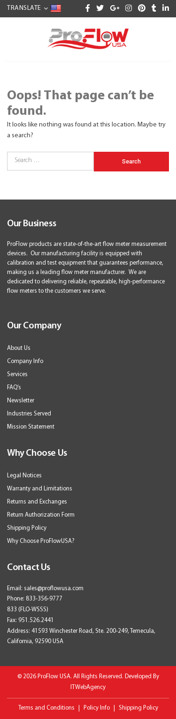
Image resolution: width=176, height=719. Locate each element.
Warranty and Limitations (39, 489)
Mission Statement (30, 427)
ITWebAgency (88, 687)
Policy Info (97, 708)
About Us (19, 348)
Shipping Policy (26, 528)
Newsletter (20, 401)
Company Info (25, 361)
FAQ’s (14, 388)
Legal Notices (24, 476)
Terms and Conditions (46, 708)
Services (17, 374)
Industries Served (29, 414)
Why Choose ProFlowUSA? (41, 541)
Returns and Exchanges (37, 502)
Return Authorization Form (41, 515)
